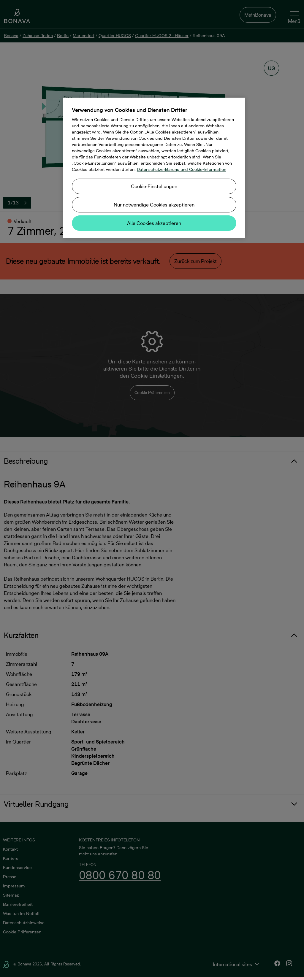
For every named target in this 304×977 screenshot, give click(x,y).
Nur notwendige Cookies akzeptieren (154, 205)
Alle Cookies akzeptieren (154, 223)
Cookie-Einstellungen (154, 186)
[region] (154, 168)
